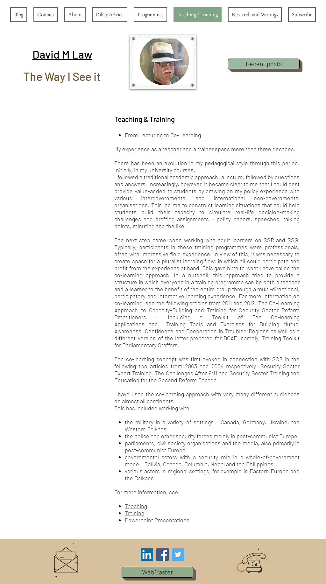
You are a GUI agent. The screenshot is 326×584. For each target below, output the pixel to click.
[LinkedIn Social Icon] (147, 554)
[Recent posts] (264, 64)
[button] (62, 54)
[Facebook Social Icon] (162, 554)
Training (134, 513)
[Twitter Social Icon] (178, 554)
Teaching (136, 506)
